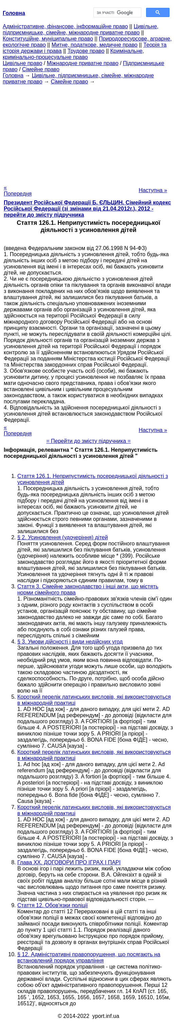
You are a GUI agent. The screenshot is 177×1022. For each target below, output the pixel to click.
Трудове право (86, 51)
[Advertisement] (88, 132)
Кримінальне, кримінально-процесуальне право (73, 54)
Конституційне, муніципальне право (48, 39)
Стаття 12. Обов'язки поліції (52, 905)
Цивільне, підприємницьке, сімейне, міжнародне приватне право (80, 29)
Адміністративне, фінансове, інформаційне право (65, 26)
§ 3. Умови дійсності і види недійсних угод (70, 642)
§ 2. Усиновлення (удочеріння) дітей (62, 537)
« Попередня (18, 191)
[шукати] (117, 13)
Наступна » (153, 190)
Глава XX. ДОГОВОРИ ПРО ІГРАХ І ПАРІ (69, 862)
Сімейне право (40, 69)
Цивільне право (22, 63)
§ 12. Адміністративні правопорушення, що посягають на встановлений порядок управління (88, 957)
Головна (13, 75)
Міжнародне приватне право (83, 63)
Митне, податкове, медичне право (95, 45)
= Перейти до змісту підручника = (88, 441)
